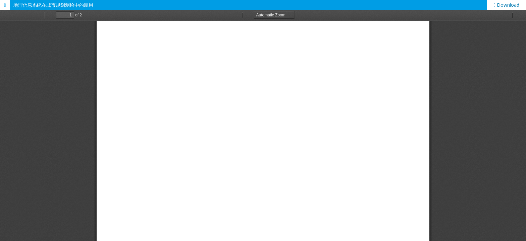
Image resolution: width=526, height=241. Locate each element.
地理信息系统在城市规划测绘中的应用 (53, 5)
